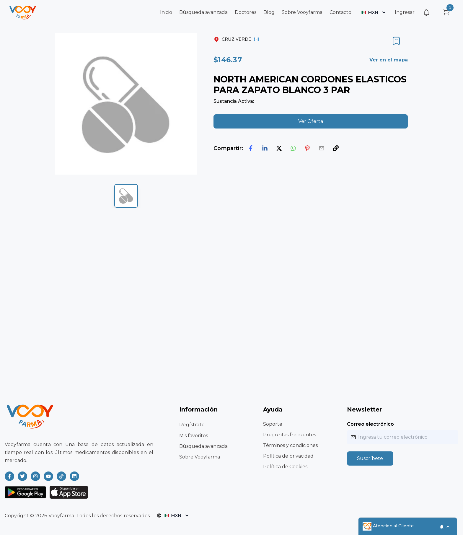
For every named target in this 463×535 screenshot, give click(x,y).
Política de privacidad (288, 456)
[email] (321, 148)
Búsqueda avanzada (203, 12)
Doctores (245, 12)
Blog (269, 12)
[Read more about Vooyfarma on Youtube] (48, 476)
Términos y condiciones (290, 445)
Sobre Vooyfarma (302, 12)
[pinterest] (307, 148)
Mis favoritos (193, 435)
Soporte (272, 424)
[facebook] (250, 148)
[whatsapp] (293, 148)
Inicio (166, 12)
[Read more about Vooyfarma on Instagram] (35, 476)
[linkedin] (265, 148)
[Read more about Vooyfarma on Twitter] (22, 476)
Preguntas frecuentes (289, 435)
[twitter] (279, 148)
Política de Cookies (285, 466)
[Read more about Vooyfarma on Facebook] (9, 476)
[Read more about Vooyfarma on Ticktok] (61, 476)
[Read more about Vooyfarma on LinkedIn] (74, 476)
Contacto (340, 12)
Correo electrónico (370, 424)
